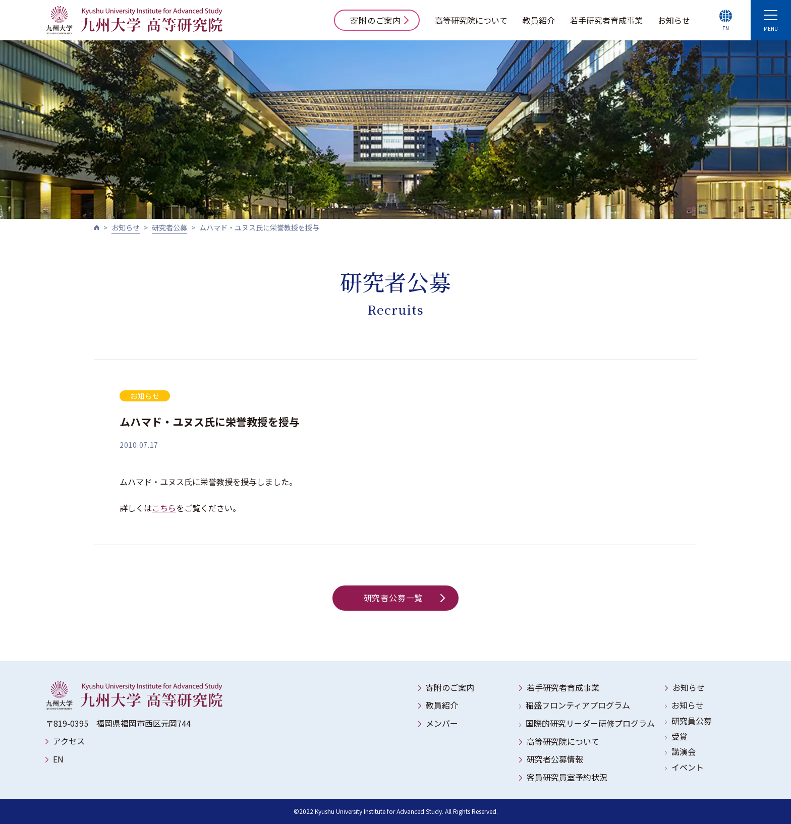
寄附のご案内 (379, 20)
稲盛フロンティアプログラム (578, 705)
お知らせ (674, 20)
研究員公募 (691, 721)
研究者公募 (169, 227)
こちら (164, 508)
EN (58, 759)
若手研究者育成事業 (606, 20)
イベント (687, 767)
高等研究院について (471, 20)
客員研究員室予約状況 (567, 777)
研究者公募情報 (555, 759)
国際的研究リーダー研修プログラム (590, 723)
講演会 (683, 751)
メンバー (442, 723)
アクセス (69, 741)
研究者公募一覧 (404, 598)
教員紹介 (539, 20)
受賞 (679, 736)
